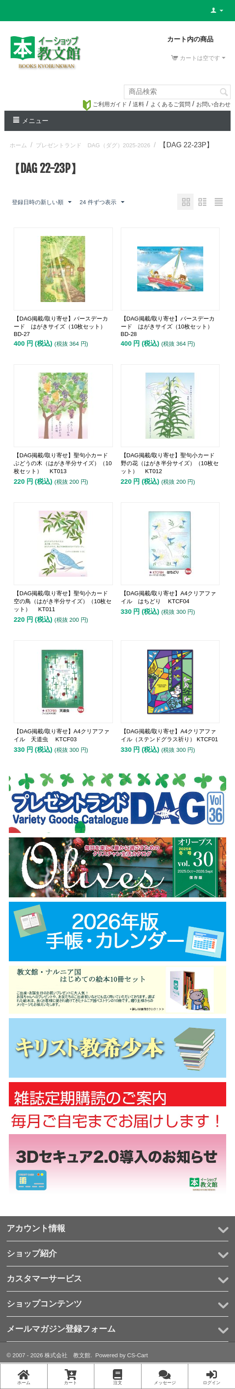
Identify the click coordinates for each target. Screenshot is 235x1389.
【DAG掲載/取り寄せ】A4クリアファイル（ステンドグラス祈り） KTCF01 (169, 735)
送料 (138, 104)
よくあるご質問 (170, 104)
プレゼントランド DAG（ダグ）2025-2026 (93, 145)
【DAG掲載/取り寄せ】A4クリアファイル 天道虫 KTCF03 (61, 735)
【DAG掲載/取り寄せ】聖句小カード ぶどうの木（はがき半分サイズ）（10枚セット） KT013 (63, 463)
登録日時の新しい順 (41, 202)
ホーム (18, 145)
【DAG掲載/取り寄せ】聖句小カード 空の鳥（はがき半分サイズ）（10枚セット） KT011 (63, 601)
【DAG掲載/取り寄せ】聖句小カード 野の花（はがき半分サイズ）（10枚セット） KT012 (170, 463)
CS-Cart (137, 1355)
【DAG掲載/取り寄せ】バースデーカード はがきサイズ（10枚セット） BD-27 (63, 326)
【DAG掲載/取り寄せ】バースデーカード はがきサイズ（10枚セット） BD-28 (170, 326)
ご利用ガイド (105, 104)
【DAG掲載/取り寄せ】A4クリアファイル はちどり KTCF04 (168, 597)
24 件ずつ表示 (101, 202)
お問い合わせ (213, 104)
